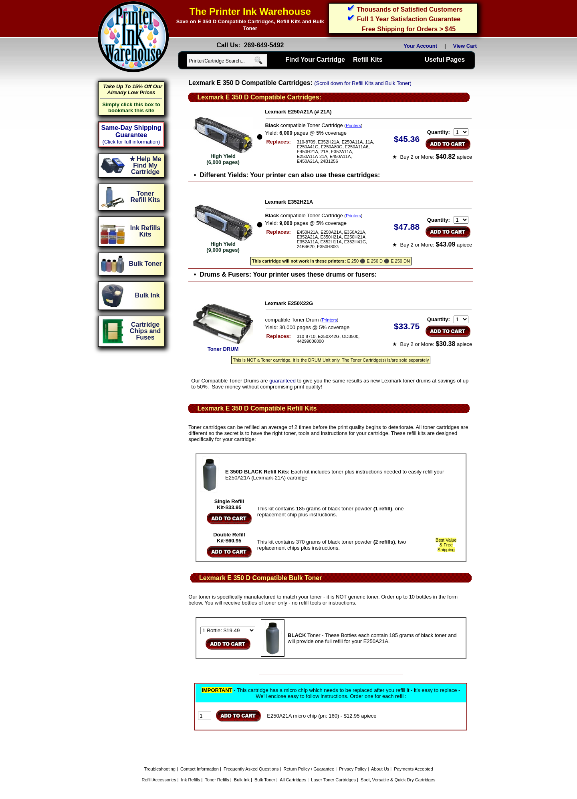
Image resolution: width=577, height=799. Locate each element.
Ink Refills (190, 779)
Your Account (420, 46)
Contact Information (199, 769)
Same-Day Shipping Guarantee (131, 131)
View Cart (466, 46)
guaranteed (282, 381)
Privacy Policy (352, 769)
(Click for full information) (131, 142)
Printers (353, 125)
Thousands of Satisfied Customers (409, 9)
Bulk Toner (264, 779)
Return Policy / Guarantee (309, 769)
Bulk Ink (242, 779)
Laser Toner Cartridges (333, 779)
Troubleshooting (159, 769)
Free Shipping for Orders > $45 (409, 29)
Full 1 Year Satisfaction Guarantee (408, 19)
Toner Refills (217, 779)
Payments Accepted (413, 769)
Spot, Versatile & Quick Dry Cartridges (398, 779)
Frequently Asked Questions (251, 769)
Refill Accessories (159, 779)
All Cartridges (293, 779)
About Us (380, 769)
